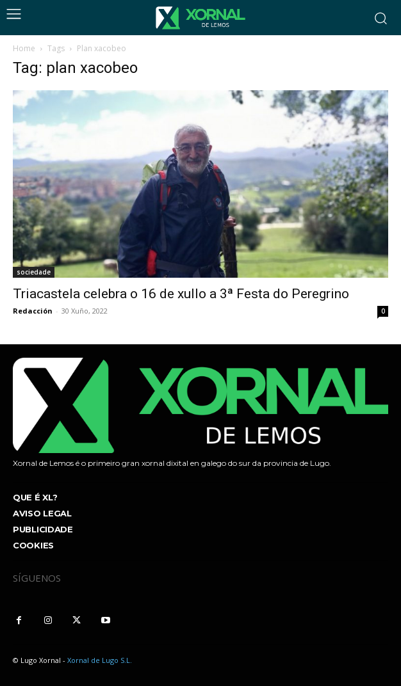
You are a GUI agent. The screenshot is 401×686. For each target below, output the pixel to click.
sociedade (34, 271)
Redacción (33, 310)
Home (24, 48)
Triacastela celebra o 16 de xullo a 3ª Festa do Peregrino (181, 293)
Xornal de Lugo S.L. (99, 660)
